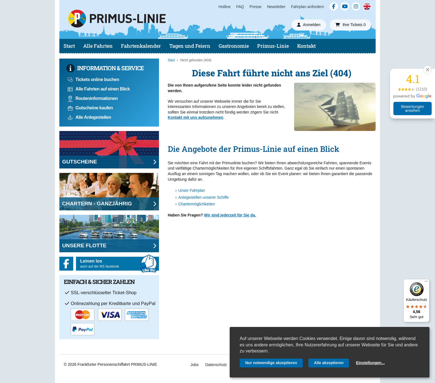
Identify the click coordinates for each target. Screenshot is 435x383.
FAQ (240, 6)
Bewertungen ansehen (412, 108)
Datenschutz (216, 364)
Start (69, 45)
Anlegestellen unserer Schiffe (203, 197)
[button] (427, 69)
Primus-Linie (273, 45)
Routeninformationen (93, 98)
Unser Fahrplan (191, 190)
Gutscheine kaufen (90, 107)
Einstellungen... (370, 363)
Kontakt (306, 45)
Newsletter (276, 6)
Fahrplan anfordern (307, 6)
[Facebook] (334, 6)
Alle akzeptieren (329, 363)
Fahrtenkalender (141, 45)
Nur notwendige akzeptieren (271, 363)
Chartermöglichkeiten (196, 204)
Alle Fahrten (98, 45)
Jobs (194, 364)
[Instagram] (356, 6)
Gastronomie (234, 45)
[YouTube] (345, 6)
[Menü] (426, 282)
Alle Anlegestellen (89, 117)
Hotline (225, 6)
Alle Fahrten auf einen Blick (99, 89)
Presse (255, 6)
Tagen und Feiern (189, 45)
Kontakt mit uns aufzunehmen (195, 117)
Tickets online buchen (93, 79)
